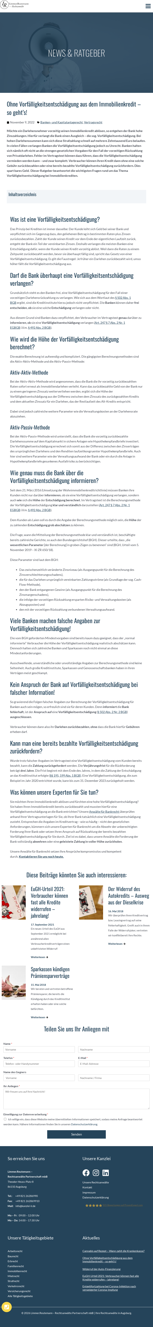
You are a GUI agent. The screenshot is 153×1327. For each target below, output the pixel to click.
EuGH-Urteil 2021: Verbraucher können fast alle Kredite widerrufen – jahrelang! (49, 901)
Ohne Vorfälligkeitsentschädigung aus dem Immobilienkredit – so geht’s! (107, 1259)
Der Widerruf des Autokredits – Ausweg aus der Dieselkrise (128, 894)
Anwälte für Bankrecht (104, 811)
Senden (76, 1134)
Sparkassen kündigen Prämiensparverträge (50, 972)
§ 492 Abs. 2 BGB (39, 327)
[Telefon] (39, 1063)
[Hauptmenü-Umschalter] (148, 5)
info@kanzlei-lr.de (25, 1205)
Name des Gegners (14, 1071)
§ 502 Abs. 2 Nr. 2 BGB (112, 711)
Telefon (8, 1057)
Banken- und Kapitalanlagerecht (61, 122)
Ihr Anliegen (11, 1085)
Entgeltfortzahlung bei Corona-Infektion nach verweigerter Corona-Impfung (109, 1287)
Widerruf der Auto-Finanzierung (101, 1268)
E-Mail (83, 1057)
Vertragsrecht (93, 122)
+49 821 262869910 (28, 1200)
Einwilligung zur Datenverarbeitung (25, 1113)
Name (7, 1043)
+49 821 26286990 (26, 1195)
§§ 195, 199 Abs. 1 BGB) (65, 775)
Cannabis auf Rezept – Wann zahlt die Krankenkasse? (113, 1250)
